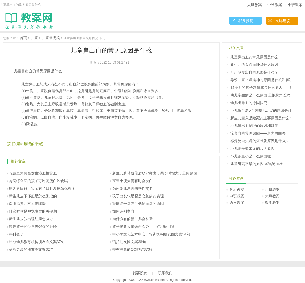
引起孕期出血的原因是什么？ (254, 72)
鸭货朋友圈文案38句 (129, 242)
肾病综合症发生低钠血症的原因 (138, 204)
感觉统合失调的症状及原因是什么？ (259, 141)
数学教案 (272, 202)
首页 (23, 38)
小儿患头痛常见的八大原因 (252, 148)
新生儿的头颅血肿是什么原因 (254, 65)
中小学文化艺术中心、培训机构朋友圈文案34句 (151, 234)
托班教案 (237, 189)
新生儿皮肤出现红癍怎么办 (31, 219)
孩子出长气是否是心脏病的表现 (138, 196)
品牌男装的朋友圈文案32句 (31, 249)
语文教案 (237, 202)
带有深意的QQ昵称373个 (133, 249)
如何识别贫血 (123, 211)
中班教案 (274, 5)
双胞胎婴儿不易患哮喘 (27, 204)
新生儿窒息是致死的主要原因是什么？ (260, 118)
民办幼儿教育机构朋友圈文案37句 (37, 242)
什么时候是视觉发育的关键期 (33, 211)
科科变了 (16, 234)
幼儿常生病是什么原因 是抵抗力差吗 (260, 95)
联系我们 (165, 273)
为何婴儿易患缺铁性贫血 (132, 188)
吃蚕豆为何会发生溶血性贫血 (33, 173)
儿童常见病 (51, 38)
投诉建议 (282, 21)
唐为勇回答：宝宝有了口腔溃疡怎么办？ (42, 188)
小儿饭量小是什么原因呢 (250, 156)
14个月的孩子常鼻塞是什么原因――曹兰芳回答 (260, 87)
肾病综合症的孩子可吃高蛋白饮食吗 (38, 181)
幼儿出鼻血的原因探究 (248, 103)
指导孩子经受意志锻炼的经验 (33, 226)
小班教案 (295, 5)
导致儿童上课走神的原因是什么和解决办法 (260, 80)
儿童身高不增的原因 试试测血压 (256, 164)
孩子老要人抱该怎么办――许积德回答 (143, 226)
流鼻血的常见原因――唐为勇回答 (258, 133)
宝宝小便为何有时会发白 (132, 181)
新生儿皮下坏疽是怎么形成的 (33, 196)
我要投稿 (245, 21)
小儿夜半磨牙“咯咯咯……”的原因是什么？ (260, 110)
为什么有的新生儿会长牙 (132, 219)
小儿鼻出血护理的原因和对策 (254, 126)
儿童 (34, 38)
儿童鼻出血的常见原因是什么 (254, 57)
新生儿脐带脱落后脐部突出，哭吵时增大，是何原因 (154, 173)
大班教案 (254, 5)
